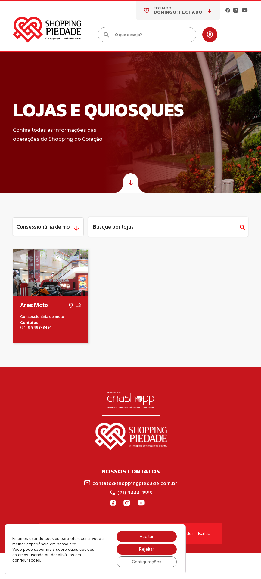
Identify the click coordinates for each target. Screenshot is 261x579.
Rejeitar (146, 549)
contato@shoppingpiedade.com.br (130, 483)
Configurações (146, 561)
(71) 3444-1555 (130, 492)
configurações (26, 560)
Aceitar (147, 536)
